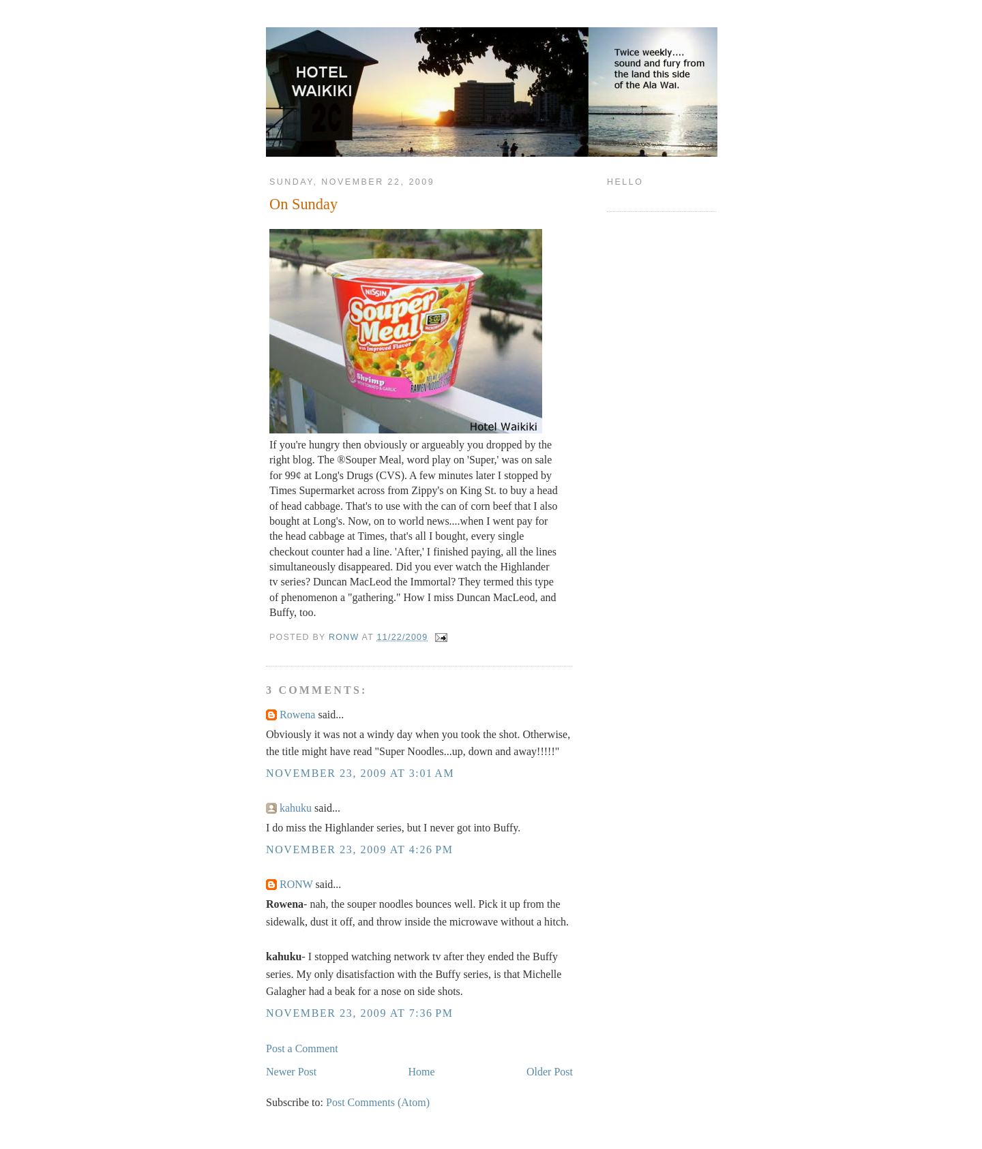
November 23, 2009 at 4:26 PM (359, 849)
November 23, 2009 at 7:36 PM (359, 1013)
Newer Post (291, 1071)
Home (421, 1071)
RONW (296, 884)
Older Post (549, 1071)
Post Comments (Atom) (378, 1102)
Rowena (297, 714)
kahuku (296, 808)
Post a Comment (302, 1048)
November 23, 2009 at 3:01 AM (360, 773)
